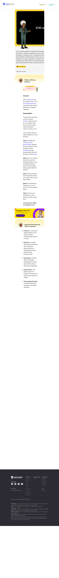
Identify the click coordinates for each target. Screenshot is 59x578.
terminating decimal (29, 104)
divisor (35, 154)
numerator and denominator (27, 143)
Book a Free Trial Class (20, 215)
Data (26, 486)
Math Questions (28, 493)
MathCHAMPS (44, 478)
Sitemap (13, 499)
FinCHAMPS (43, 481)
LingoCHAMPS (44, 482)
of (34, 135)
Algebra (27, 481)
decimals (31, 100)
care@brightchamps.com (16, 490)
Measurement (28, 485)
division (25, 121)
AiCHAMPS (43, 485)
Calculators (27, 490)
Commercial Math (28, 489)
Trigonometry (27, 488)
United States (35, 478)
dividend (26, 150)
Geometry (27, 482)
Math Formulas (28, 492)
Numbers (27, 478)
